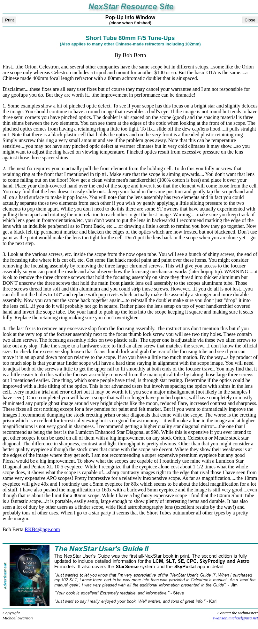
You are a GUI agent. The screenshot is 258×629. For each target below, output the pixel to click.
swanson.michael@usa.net (235, 618)
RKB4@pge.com (42, 529)
